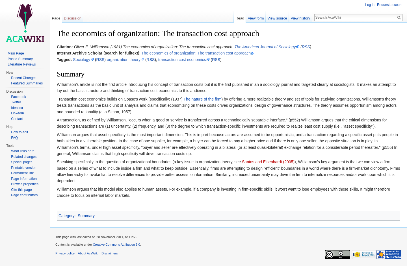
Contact (17, 119)
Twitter (16, 102)
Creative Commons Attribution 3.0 (116, 244)
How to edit (19, 132)
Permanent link (22, 173)
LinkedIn (17, 113)
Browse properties (24, 184)
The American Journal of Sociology (265, 47)
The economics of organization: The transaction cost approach (196, 53)
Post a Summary (20, 59)
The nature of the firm (203, 99)
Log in (369, 5)
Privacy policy (65, 253)
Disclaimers (109, 253)
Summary (86, 215)
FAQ (14, 138)
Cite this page (21, 190)
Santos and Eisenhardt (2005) (268, 162)
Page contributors (24, 195)
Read (239, 18)
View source (277, 18)
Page (56, 18)
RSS (306, 47)
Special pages (21, 162)
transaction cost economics (182, 59)
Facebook (18, 97)
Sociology (81, 59)
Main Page (16, 53)
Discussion (72, 18)
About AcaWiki (88, 253)
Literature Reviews (22, 64)
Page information (24, 179)
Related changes (23, 157)
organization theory (123, 59)
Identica (17, 108)
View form (256, 18)
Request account (389, 5)
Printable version (23, 168)
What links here (22, 151)
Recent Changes (23, 78)
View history (300, 18)
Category (67, 215)
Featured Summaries (27, 83)
